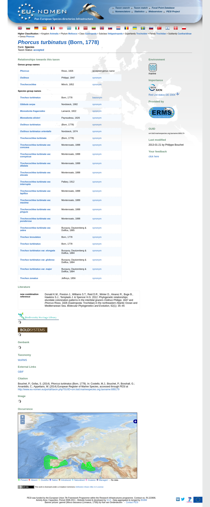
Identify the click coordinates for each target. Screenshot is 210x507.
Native (55, 480)
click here (154, 156)
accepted (38, 50)
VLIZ (109, 500)
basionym (97, 97)
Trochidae (161, 34)
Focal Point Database (163, 8)
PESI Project (173, 11)
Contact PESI (132, 502)
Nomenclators (122, 11)
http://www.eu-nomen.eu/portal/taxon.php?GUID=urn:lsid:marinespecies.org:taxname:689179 (68, 389)
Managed (103, 480)
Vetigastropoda (115, 34)
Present (24, 480)
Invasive (92, 480)
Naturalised (79, 480)
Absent (34, 480)
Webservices (155, 11)
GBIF (21, 371)
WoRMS (22, 360)
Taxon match (141, 8)
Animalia (54, 34)
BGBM (144, 500)
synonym (97, 77)
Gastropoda (91, 34)
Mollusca (72, 34)
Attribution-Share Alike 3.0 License (89, 487)
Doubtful (44, 480)
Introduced (66, 480)
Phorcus (30, 36)
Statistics (139, 11)
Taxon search (122, 8)
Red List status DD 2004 (164, 94)
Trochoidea (141, 34)
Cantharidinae (185, 34)
